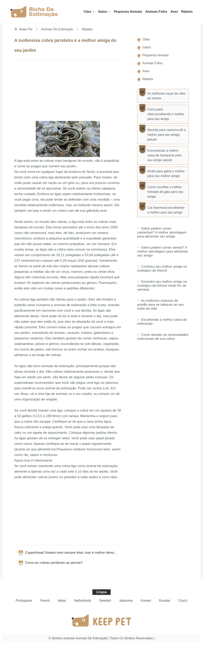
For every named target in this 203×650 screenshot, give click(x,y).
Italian (62, 600)
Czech (182, 600)
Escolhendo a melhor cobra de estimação (162, 321)
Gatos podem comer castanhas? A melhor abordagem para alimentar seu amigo (162, 232)
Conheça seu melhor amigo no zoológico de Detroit (162, 268)
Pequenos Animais (128, 11)
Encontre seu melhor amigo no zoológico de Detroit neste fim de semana (162, 285)
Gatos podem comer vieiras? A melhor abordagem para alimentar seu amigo (162, 251)
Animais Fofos (156, 11)
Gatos (102, 11)
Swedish (105, 600)
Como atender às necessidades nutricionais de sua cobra (163, 337)
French (45, 600)
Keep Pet (25, 29)
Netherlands (82, 600)
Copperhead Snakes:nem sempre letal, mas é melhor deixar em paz (73, 552)
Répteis (187, 11)
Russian (164, 600)
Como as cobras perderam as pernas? (54, 563)
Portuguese (24, 600)
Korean (146, 600)
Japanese (126, 600)
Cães (87, 11)
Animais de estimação (57, 29)
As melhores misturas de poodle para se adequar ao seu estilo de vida (160, 304)
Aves (174, 11)
